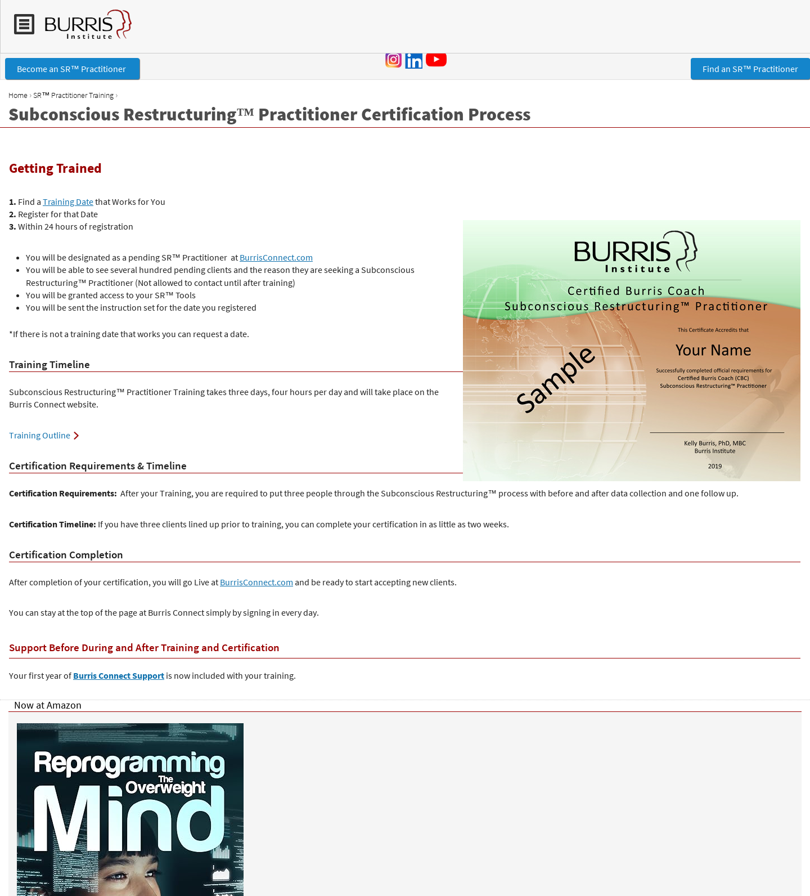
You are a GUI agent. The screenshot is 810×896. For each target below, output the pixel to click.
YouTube (438, 59)
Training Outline (39, 435)
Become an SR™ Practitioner (72, 68)
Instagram (394, 60)
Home (18, 95)
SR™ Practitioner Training (73, 95)
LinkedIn (413, 60)
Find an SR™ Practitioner (750, 68)
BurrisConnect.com (276, 257)
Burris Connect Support (118, 675)
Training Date (68, 201)
